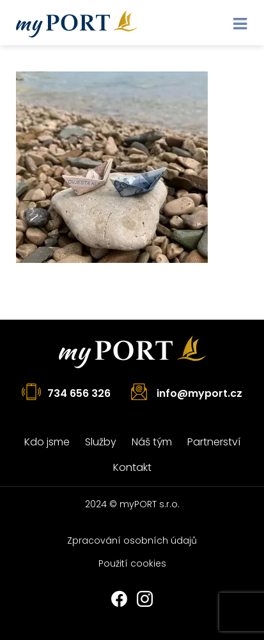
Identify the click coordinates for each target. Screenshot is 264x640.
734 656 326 (79, 393)
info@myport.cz (199, 393)
